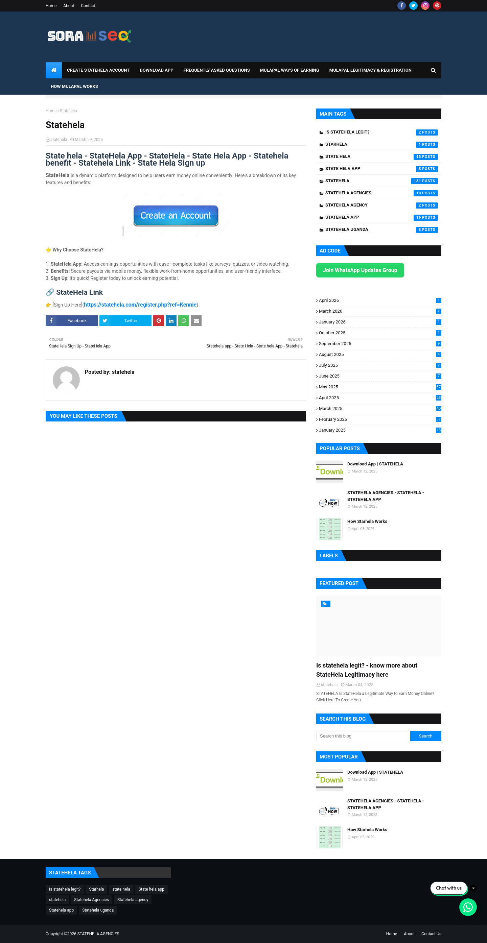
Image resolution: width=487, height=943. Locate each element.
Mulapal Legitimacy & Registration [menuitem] (370, 70)
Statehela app (381, 218)
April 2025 (380, 397)
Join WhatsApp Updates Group (360, 270)
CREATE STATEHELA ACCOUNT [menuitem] (98, 70)
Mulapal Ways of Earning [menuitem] (289, 70)
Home (51, 5)
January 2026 (380, 321)
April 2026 (380, 300)
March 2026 (380, 311)
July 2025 (380, 365)
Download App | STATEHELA (375, 463)
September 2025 (380, 343)
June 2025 (380, 376)
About (68, 5)
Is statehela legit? (381, 132)
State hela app (381, 169)
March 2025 (380, 408)
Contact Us (431, 934)
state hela (381, 157)
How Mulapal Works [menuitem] (74, 86)
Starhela (381, 145)
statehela (58, 139)
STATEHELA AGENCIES (98, 934)
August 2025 (380, 354)
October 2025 (380, 332)
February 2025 (380, 419)
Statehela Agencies (381, 193)
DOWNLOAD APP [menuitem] (156, 70)
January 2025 (380, 430)
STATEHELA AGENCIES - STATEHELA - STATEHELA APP (385, 496)
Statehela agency (381, 205)
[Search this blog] (363, 736)
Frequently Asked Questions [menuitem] (217, 70)
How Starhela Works (367, 521)
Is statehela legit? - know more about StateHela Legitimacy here (366, 670)
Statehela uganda (381, 230)
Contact (88, 5)
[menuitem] (54, 70)
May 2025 (380, 386)
